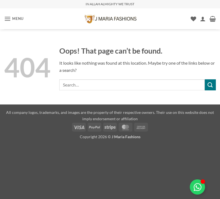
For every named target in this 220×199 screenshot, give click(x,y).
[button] (14, 18)
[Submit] (210, 84)
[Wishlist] (193, 19)
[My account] (203, 19)
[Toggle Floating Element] (197, 187)
